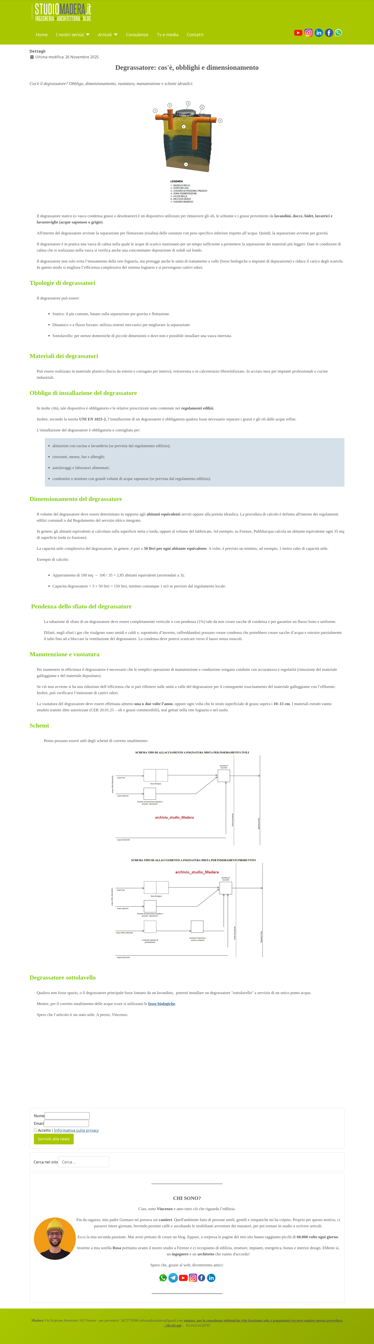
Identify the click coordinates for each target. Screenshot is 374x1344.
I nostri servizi (70, 34)
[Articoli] (115, 34)
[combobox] (83, 1162)
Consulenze (137, 34)
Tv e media (167, 34)
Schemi (39, 725)
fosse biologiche (161, 1003)
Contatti (195, 34)
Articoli (105, 34)
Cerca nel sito (46, 1162)
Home (42, 34)
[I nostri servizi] (87, 34)
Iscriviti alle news (54, 1139)
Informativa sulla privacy (76, 1130)
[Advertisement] (70, 1065)
